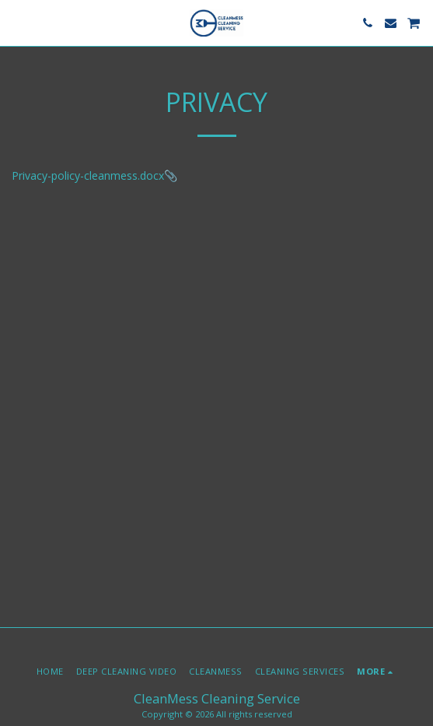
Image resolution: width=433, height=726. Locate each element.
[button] (17, 22)
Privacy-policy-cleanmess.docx (88, 175)
